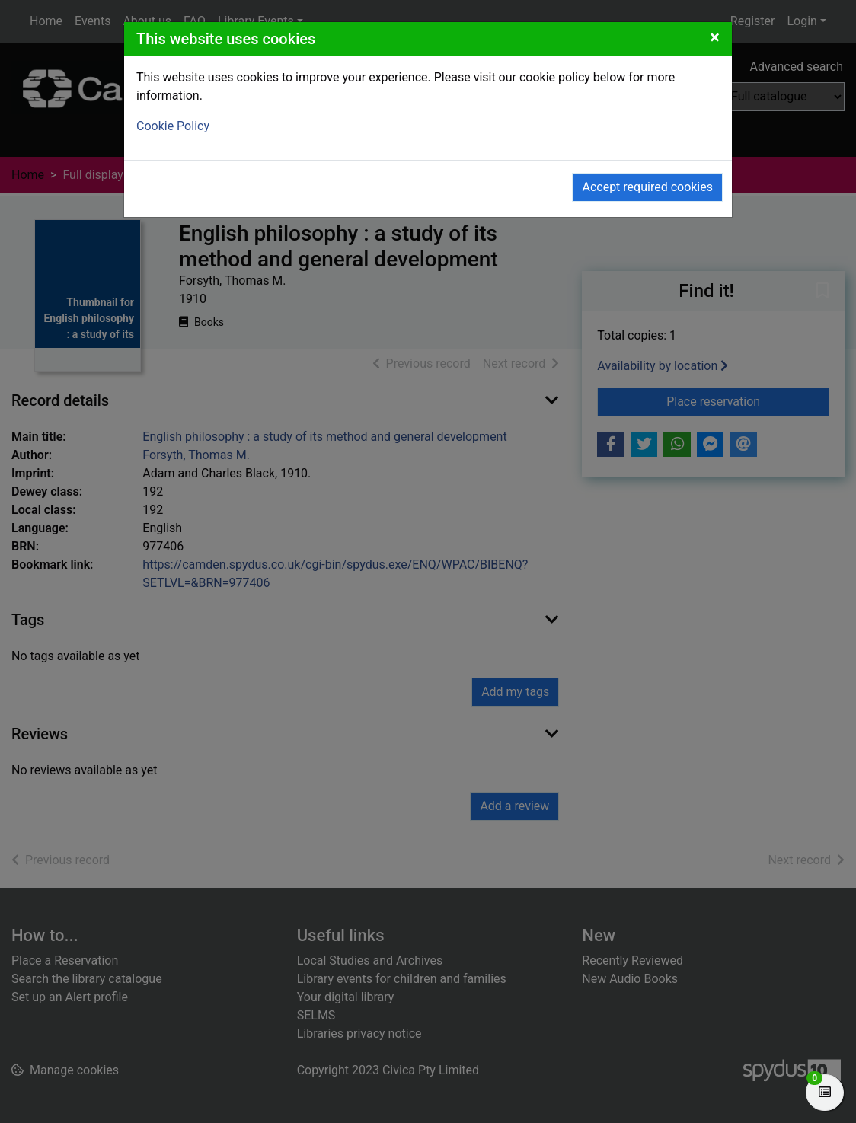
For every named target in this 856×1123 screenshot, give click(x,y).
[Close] (715, 37)
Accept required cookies (647, 187)
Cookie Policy (172, 126)
